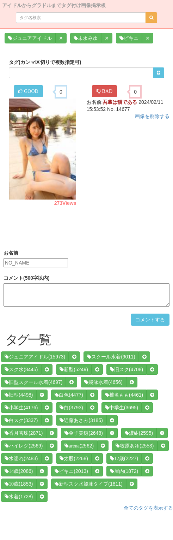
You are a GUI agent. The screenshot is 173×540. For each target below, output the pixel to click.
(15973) (35, 357)
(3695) (121, 407)
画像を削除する (152, 116)
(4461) (124, 395)
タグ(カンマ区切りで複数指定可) (45, 62)
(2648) (83, 433)
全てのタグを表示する (148, 508)
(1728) (19, 496)
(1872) (124, 471)
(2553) (135, 446)
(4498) (19, 395)
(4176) (21, 407)
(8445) (21, 369)
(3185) (81, 420)
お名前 (11, 253)
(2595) (139, 433)
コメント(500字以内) (27, 278)
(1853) (19, 484)
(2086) (19, 471)
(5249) (74, 369)
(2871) (24, 433)
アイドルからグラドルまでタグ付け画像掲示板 (54, 4)
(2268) (74, 458)
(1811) (88, 484)
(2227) (124, 458)
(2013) (71, 471)
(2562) (79, 446)
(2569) (24, 446)
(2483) (21, 458)
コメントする (150, 319)
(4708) (126, 369)
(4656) (103, 382)
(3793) (71, 407)
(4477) (69, 395)
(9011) (111, 357)
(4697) (33, 382)
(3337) (21, 420)
